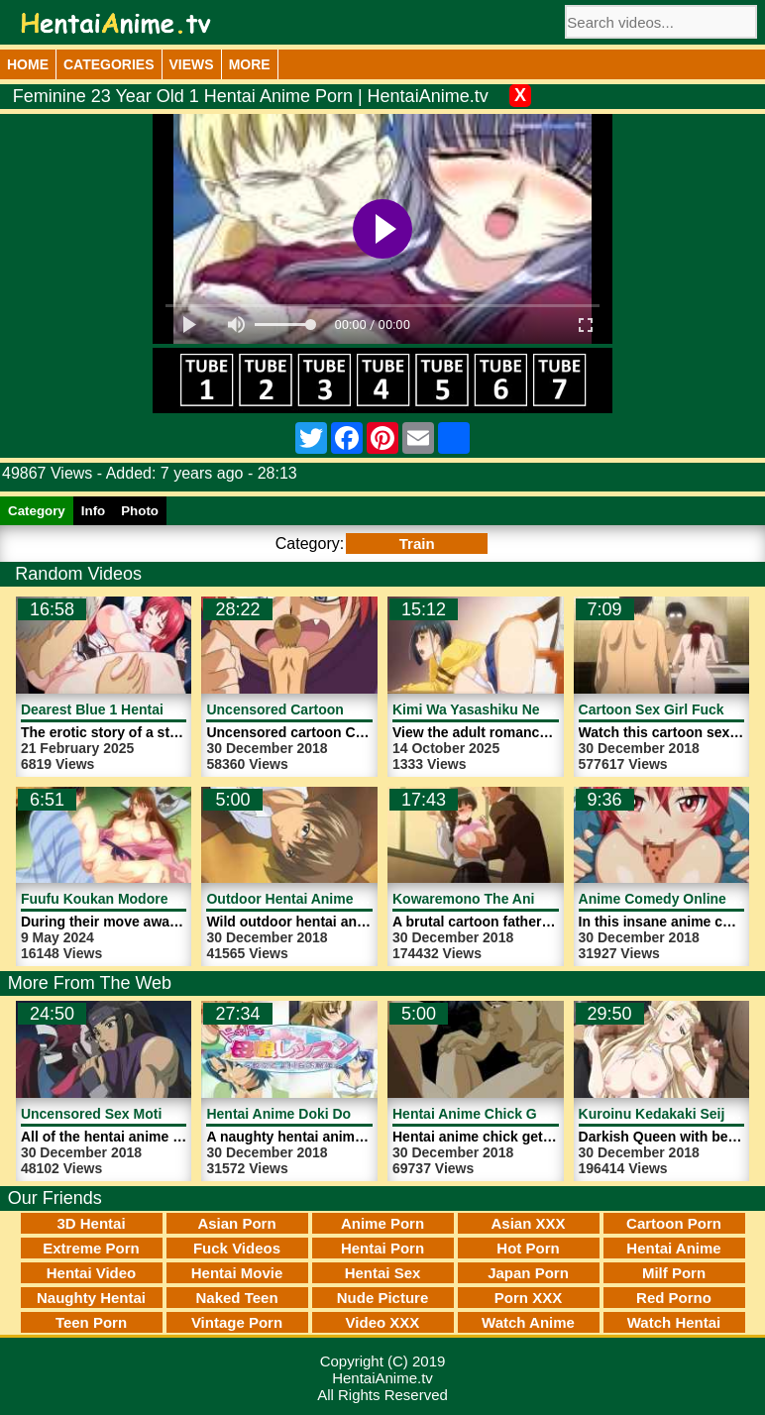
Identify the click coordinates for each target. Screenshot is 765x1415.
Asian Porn (236, 1223)
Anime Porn (382, 1223)
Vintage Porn (236, 1322)
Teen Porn (91, 1322)
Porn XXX (528, 1297)
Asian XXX (528, 1223)
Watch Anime (528, 1322)
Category (36, 510)
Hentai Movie (237, 1272)
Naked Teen (236, 1297)
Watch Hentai (673, 1322)
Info (93, 510)
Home (28, 64)
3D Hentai (90, 1223)
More (250, 64)
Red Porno (673, 1297)
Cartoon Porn (673, 1223)
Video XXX (383, 1322)
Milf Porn (674, 1272)
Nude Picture (383, 1297)
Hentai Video (92, 1272)
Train (417, 543)
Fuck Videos (236, 1248)
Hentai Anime (673, 1248)
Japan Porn (528, 1272)
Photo (140, 510)
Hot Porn (527, 1248)
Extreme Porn (91, 1248)
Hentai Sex (383, 1272)
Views (191, 64)
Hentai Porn (382, 1248)
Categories (109, 64)
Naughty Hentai (91, 1297)
